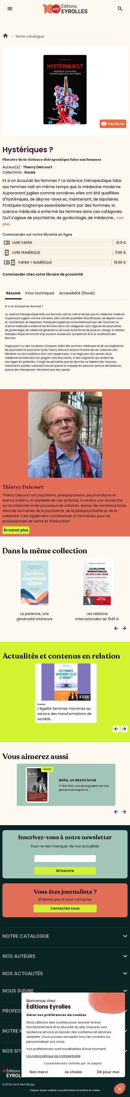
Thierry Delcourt (37, 167)
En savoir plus (16, 530)
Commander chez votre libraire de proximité (42, 274)
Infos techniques (39, 293)
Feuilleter (113, 124)
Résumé (13, 293)
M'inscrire (65, 870)
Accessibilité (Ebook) (77, 293)
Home (5, 36)
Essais (30, 172)
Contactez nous (65, 908)
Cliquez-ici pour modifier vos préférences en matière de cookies (65, 1090)
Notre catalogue (30, 36)
